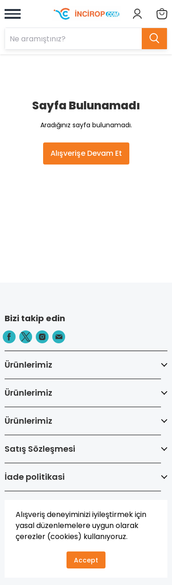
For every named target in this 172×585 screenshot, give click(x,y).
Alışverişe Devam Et (86, 153)
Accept (86, 560)
